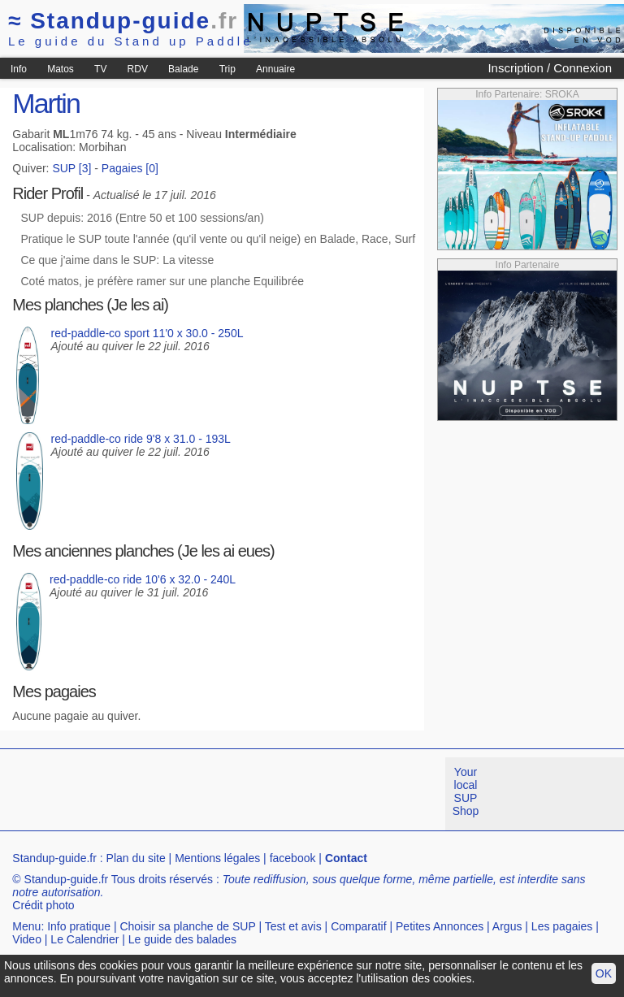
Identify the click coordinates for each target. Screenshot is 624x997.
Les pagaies (562, 926)
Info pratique (78, 926)
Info (19, 69)
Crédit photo (43, 905)
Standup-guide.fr (54, 858)
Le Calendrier (84, 939)
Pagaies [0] (130, 168)
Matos (60, 69)
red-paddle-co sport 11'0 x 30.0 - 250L (147, 333)
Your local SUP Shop (466, 791)
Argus (507, 926)
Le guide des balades (182, 939)
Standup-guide (123, 20)
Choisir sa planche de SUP (187, 926)
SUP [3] (71, 168)
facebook (293, 858)
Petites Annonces (439, 926)
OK (604, 973)
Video (26, 939)
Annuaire (275, 69)
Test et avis (293, 926)
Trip (227, 69)
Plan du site (136, 858)
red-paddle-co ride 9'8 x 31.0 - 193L (141, 438)
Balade (183, 69)
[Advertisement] (296, 793)
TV (100, 69)
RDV (138, 69)
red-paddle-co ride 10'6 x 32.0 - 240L (143, 579)
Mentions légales (217, 858)
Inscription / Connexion (550, 68)
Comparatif (358, 926)
